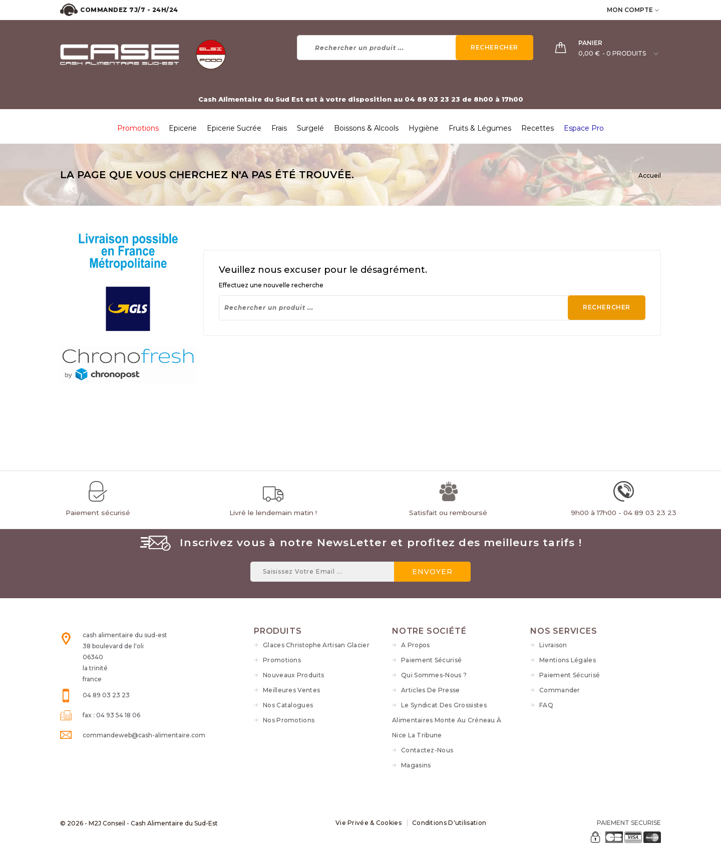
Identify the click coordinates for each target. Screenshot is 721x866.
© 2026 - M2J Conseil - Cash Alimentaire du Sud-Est (139, 823)
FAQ (546, 705)
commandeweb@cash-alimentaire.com (144, 735)
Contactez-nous (427, 750)
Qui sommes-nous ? (434, 675)
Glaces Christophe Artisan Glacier (316, 645)
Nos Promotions (288, 720)
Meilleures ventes (291, 690)
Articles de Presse (430, 690)
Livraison (553, 645)
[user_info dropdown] (657, 10)
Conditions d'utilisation (449, 822)
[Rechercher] (415, 47)
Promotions (282, 660)
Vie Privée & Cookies (368, 822)
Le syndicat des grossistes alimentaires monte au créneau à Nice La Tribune (446, 720)
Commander (559, 690)
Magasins (416, 765)
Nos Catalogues (288, 705)
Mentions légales (567, 660)
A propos (415, 645)
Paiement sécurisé (431, 660)
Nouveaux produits (293, 675)
